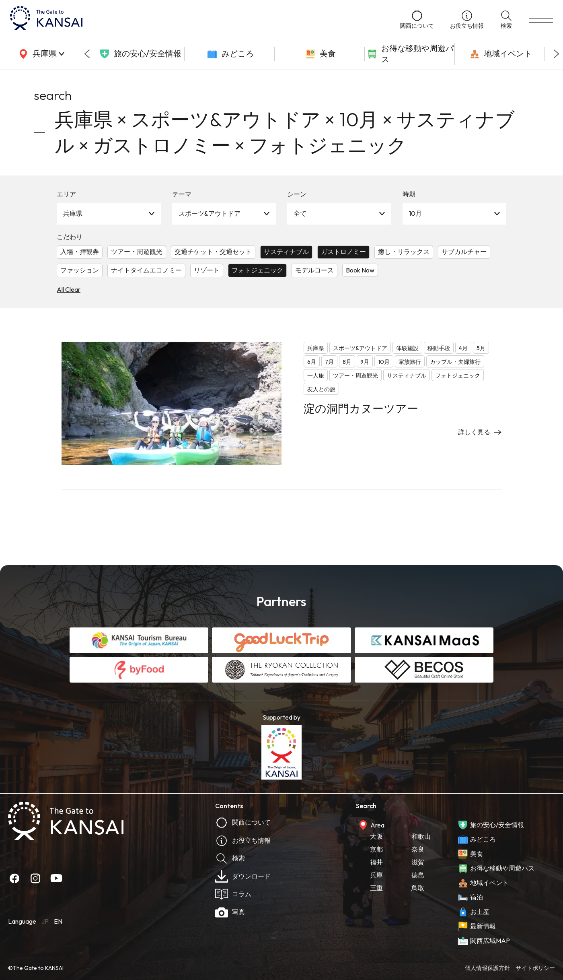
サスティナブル (286, 252)
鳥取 (417, 888)
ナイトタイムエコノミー (146, 270)
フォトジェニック (257, 270)
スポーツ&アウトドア (209, 213)
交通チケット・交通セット (213, 252)
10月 (415, 213)
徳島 (417, 875)
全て (300, 213)
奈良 (417, 849)
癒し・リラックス (403, 252)
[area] (40, 54)
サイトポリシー (535, 968)
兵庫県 (72, 213)
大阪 (376, 836)
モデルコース (314, 270)
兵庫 (376, 875)
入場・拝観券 (79, 252)
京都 (376, 849)
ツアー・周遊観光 (136, 252)
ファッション (79, 270)
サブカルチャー (464, 252)
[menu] (541, 19)
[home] (197, 19)
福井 (376, 862)
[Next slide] (556, 53)
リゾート (207, 270)
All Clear (68, 289)
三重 (376, 888)
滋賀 (417, 862)
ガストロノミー (343, 252)
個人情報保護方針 (487, 968)
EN (58, 921)
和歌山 (421, 836)
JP (45, 921)
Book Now (360, 270)
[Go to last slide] (86, 53)
